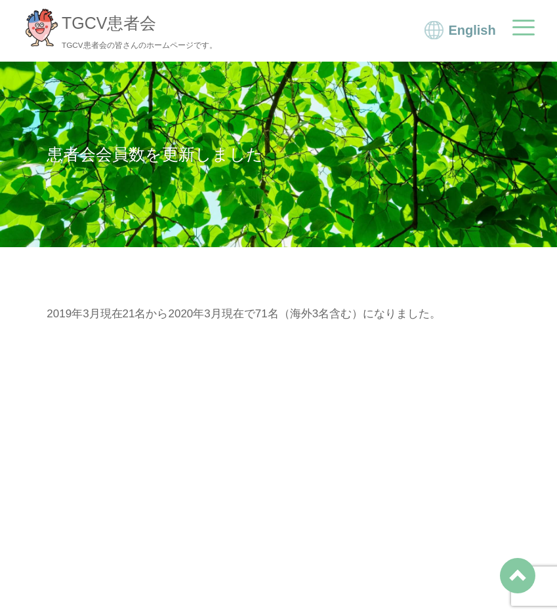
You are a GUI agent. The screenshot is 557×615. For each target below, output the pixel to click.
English (471, 30)
